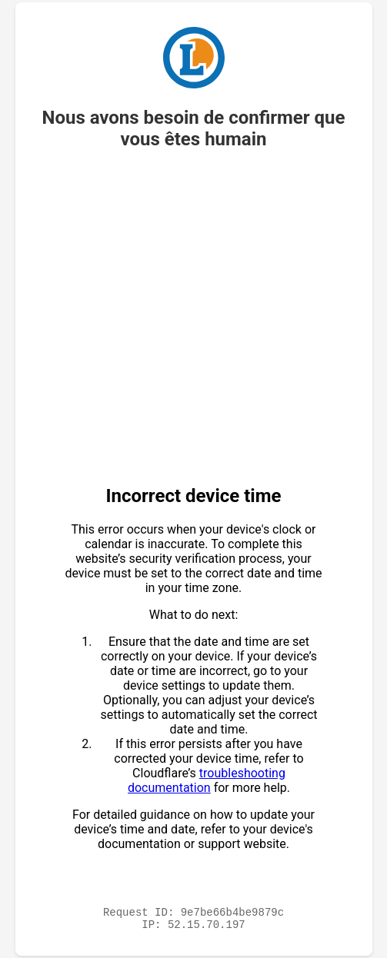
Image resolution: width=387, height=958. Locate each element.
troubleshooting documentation (206, 778)
